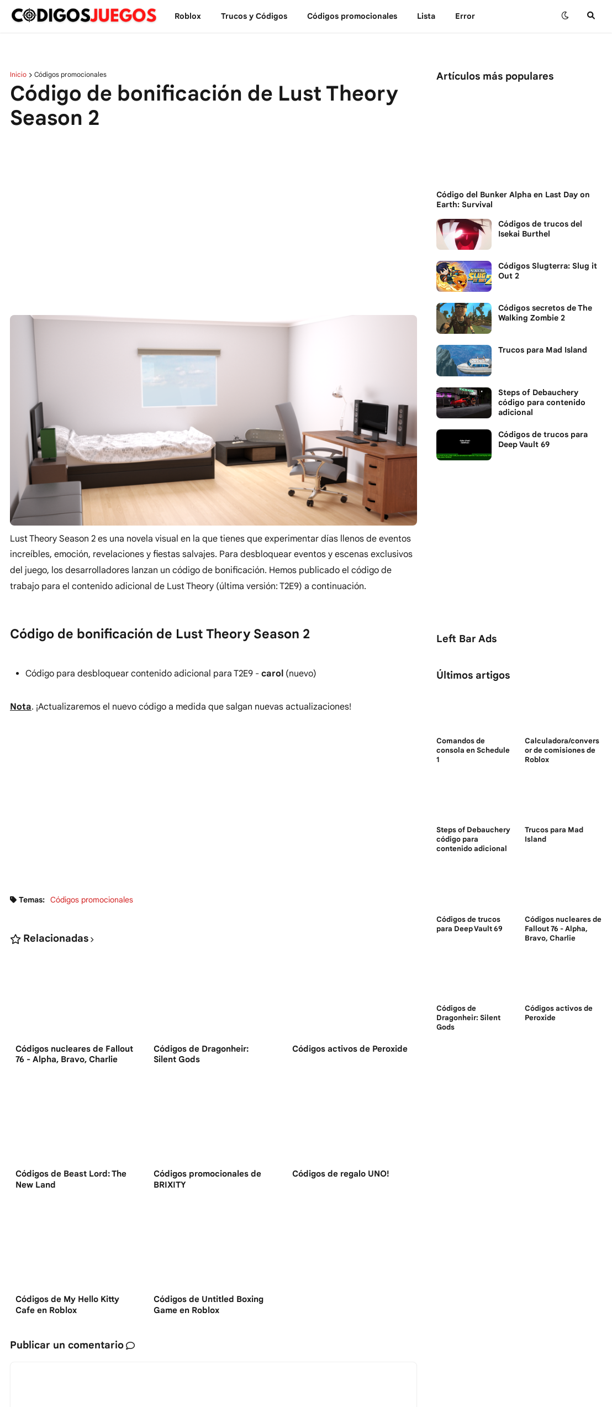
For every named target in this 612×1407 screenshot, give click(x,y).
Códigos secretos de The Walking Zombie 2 (545, 313)
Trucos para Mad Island (542, 350)
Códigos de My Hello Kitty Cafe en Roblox (67, 1305)
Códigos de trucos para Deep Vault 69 (543, 439)
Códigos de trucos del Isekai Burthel (540, 229)
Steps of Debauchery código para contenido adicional (541, 402)
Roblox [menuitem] (188, 16)
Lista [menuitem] (426, 16)
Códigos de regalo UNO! (340, 1175)
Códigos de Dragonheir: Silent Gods (201, 1054)
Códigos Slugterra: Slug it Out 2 (547, 271)
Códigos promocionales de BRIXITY (207, 1180)
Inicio (18, 74)
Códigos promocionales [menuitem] (352, 16)
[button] (565, 16)
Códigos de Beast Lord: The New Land (70, 1180)
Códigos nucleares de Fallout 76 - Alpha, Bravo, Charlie (74, 1054)
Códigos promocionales (70, 74)
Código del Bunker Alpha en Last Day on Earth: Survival (513, 199)
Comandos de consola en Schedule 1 (473, 750)
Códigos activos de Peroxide (350, 1049)
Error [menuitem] (465, 16)
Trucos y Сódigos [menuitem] (254, 16)
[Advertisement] (213, 223)
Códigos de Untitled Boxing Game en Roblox (208, 1305)
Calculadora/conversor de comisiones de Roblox (562, 750)
